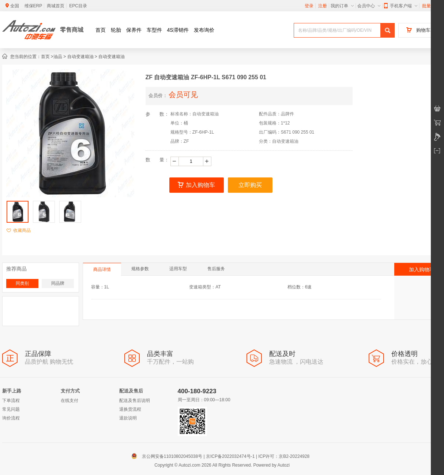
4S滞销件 (178, 30)
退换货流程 (130, 409)
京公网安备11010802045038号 (168, 456)
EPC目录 (78, 5)
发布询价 (204, 30)
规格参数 (140, 268)
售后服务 (216, 268)
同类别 (22, 283)
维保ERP (33, 5)
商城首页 (55, 5)
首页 (100, 30)
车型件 (154, 30)
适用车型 (178, 268)
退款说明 (128, 418)
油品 (57, 56)
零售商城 (71, 30)
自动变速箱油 (80, 56)
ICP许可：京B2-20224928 (283, 456)
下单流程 (11, 400)
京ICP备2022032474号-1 (230, 456)
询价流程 (11, 418)
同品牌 (57, 283)
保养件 (134, 30)
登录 (309, 5)
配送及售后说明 (134, 400)
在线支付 (69, 400)
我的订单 (342, 5)
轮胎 (116, 30)
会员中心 (368, 5)
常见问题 (11, 409)
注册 (322, 5)
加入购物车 (196, 185)
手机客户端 (400, 5)
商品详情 (102, 269)
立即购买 (250, 185)
